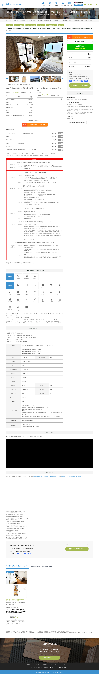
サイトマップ (39, 667)
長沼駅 (33, 353)
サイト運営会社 (59, 667)
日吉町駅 (34, 350)
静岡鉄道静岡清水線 (26, 350)
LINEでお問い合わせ (80, 47)
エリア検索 (43, 5)
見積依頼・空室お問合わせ (37, 124)
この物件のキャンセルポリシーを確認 (76, 122)
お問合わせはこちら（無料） (79, 85)
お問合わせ (67, 667)
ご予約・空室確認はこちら (78, 548)
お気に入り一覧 (79, 2)
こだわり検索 (63, 5)
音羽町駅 (34, 351)
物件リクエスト (78, 4)
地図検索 (56, 5)
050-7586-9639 (91, 5)
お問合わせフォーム (49, 657)
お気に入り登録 (80, 41)
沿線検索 (49, 5)
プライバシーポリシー (49, 667)
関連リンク (32, 667)
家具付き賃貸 (69, 5)
